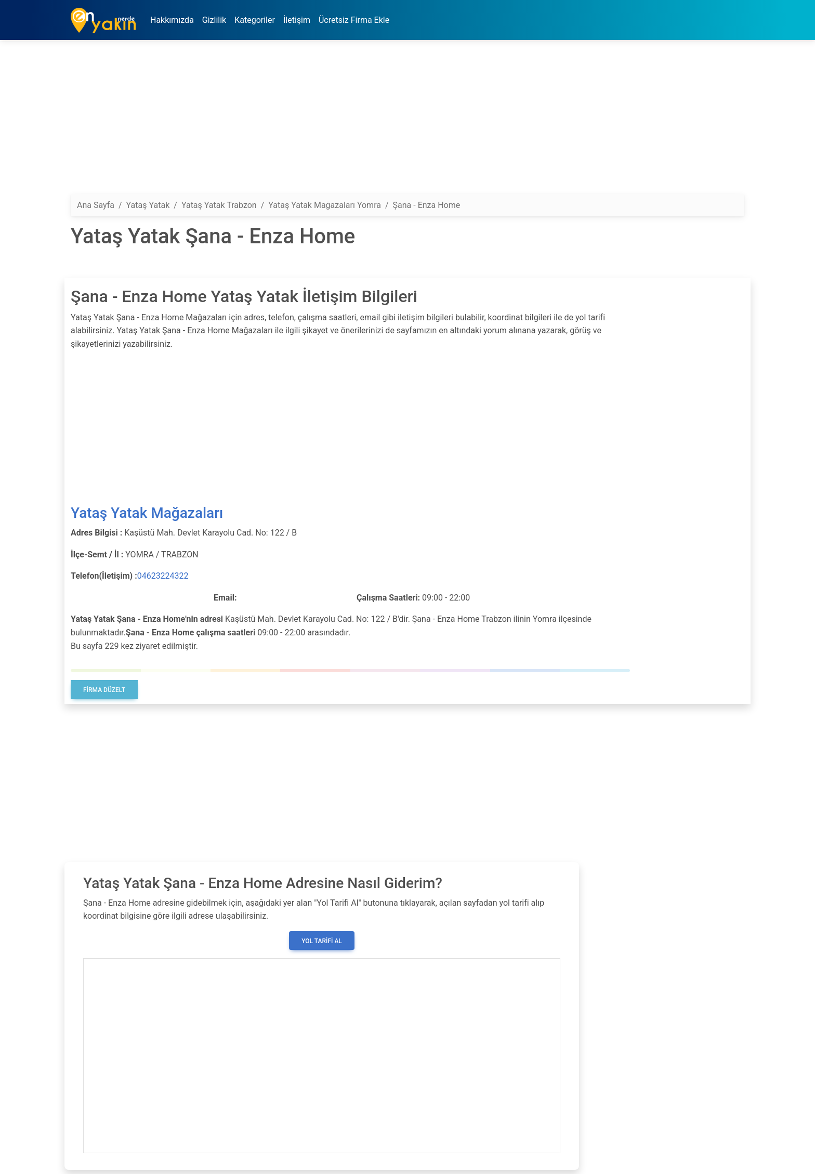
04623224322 (163, 576)
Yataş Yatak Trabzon (219, 205)
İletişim (296, 20)
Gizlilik (214, 20)
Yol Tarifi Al (321, 941)
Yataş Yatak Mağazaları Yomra (324, 205)
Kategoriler (254, 20)
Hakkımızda (172, 20)
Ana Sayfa (95, 205)
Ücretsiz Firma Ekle (354, 20)
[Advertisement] (382, 121)
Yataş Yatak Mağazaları (147, 512)
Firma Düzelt (104, 690)
